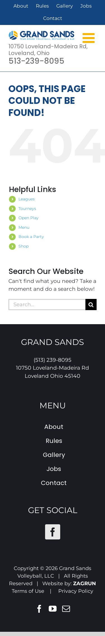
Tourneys (27, 208)
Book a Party (31, 236)
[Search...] (46, 304)
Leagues (26, 199)
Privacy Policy (75, 591)
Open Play (28, 217)
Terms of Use (28, 591)
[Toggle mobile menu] (90, 38)
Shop (23, 246)
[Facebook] (52, 531)
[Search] (91, 304)
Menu (23, 227)
